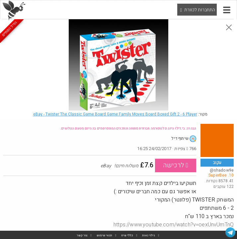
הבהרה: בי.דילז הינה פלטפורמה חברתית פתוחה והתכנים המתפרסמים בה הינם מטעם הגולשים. (128, 128)
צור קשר (82, 235)
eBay (115, 114)
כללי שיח (127, 235)
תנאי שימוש (104, 235)
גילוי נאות (148, 235)
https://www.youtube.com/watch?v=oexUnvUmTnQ (174, 225)
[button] (226, 10)
